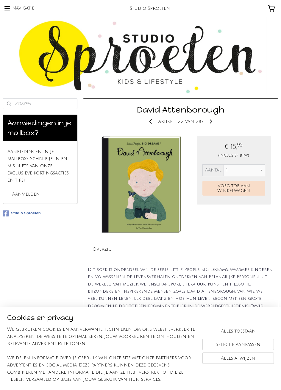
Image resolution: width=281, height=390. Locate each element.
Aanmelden (26, 194)
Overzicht (105, 249)
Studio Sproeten (21, 213)
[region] (101, 358)
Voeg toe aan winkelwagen (233, 188)
